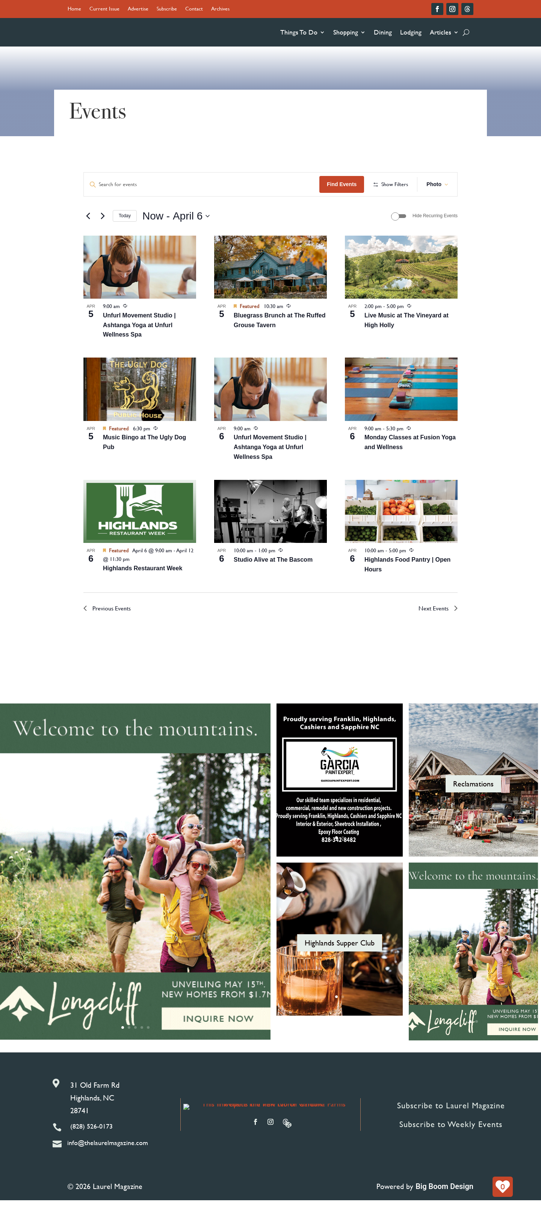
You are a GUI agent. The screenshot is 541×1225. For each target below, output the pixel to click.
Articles (440, 32)
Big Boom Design (444, 1211)
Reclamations (473, 808)
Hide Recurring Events (435, 240)
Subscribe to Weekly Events (450, 1148)
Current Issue (104, 9)
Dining (383, 32)
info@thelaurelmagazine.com (107, 1167)
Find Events (395, 184)
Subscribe (167, 9)
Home (74, 9)
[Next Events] (102, 240)
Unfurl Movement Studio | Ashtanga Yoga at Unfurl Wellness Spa (139, 349)
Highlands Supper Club (340, 967)
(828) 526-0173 (91, 1151)
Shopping (345, 32)
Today (125, 240)
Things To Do (298, 32)
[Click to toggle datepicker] (176, 240)
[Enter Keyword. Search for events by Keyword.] (228, 184)
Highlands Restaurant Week (142, 592)
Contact (194, 9)
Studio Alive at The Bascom (273, 584)
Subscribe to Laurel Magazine (451, 1130)
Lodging (411, 32)
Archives (220, 9)
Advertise (138, 9)
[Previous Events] (87, 240)
